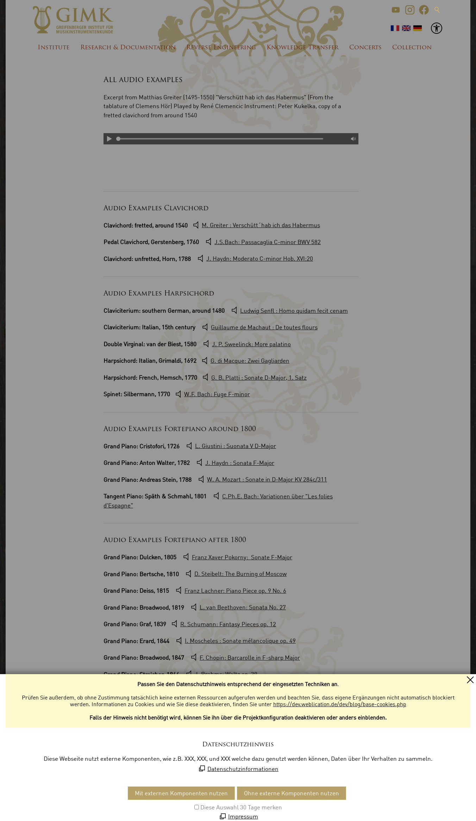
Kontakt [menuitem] (29, 799)
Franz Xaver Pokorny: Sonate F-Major (242, 557)
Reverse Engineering (221, 48)
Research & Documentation (128, 48)
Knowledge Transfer (302, 48)
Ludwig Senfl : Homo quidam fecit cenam (294, 310)
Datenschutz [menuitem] (95, 799)
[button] (396, 10)
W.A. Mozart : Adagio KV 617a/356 (242, 742)
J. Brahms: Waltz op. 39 (226, 674)
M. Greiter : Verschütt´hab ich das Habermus (261, 225)
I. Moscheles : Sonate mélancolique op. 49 (240, 640)
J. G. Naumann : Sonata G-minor (207, 726)
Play (109, 138)
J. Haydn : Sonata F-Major (239, 462)
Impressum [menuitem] (59, 799)
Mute (352, 138)
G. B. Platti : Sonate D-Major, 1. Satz (259, 377)
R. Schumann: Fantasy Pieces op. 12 (228, 624)
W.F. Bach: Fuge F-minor (217, 394)
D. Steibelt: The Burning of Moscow (240, 573)
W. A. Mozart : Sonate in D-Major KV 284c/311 (267, 479)
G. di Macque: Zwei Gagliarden (250, 360)
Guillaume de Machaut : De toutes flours (264, 327)
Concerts (365, 48)
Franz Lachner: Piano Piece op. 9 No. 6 (235, 590)
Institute (53, 48)
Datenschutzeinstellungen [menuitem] (150, 799)
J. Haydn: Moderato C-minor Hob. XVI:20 (259, 258)
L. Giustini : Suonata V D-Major (235, 445)
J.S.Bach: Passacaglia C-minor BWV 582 (267, 241)
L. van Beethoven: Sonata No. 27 (243, 607)
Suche (437, 10)
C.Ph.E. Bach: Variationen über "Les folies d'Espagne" (218, 500)
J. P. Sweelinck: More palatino (251, 344)
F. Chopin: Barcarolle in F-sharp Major (250, 657)
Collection (412, 48)
